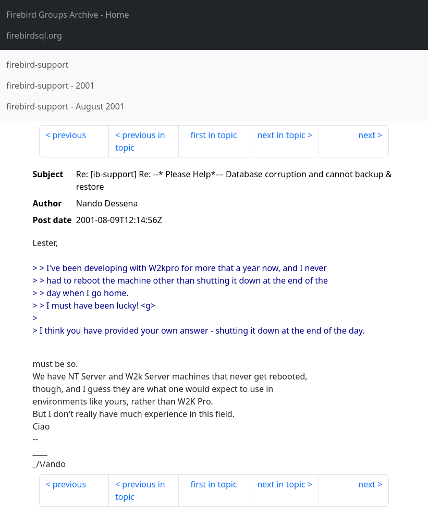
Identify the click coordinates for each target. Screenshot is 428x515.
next (366, 135)
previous (69, 135)
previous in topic (140, 141)
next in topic (281, 135)
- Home (67, 14)
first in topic (213, 135)
